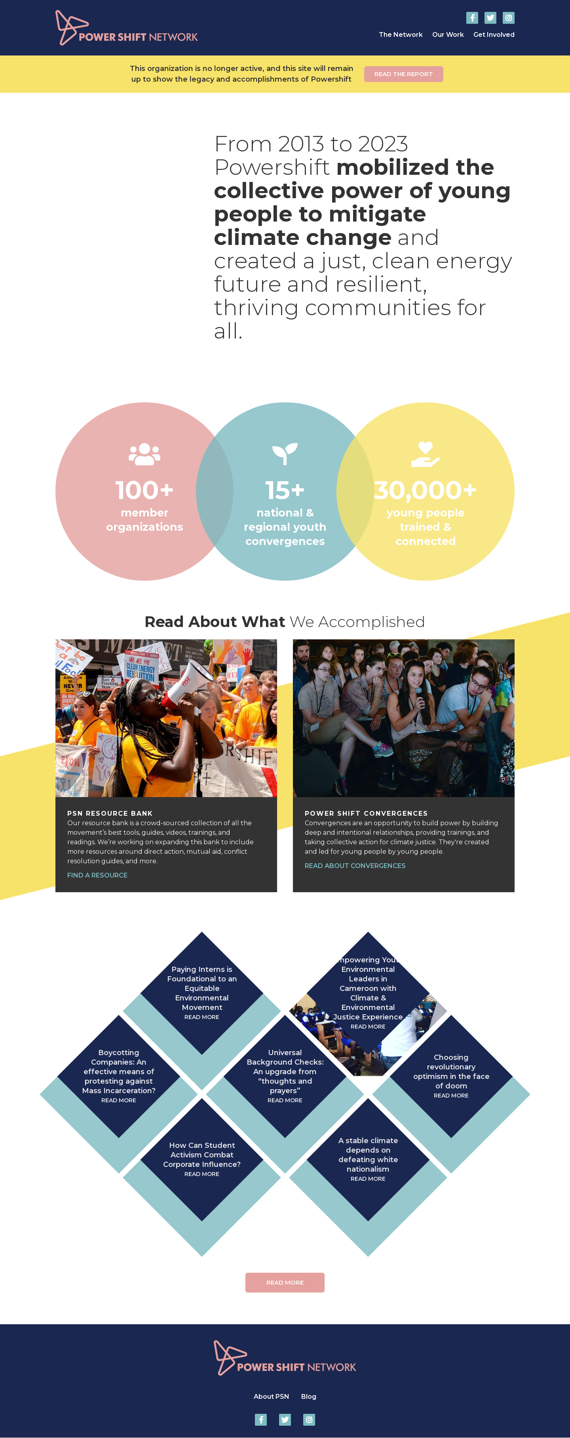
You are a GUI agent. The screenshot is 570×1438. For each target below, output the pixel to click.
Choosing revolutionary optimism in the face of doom (451, 1076)
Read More (285, 1282)
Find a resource (97, 875)
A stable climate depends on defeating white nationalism (368, 1160)
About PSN (271, 1396)
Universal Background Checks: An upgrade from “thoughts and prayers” (285, 1076)
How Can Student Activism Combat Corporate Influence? (201, 1160)
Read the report (403, 74)
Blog (308, 1396)
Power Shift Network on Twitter (490, 18)
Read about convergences (355, 866)
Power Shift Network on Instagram (509, 18)
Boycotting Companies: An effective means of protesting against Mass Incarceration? (118, 1076)
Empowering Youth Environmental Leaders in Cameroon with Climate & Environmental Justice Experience (368, 993)
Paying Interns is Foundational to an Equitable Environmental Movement (201, 993)
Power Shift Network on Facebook (472, 18)
